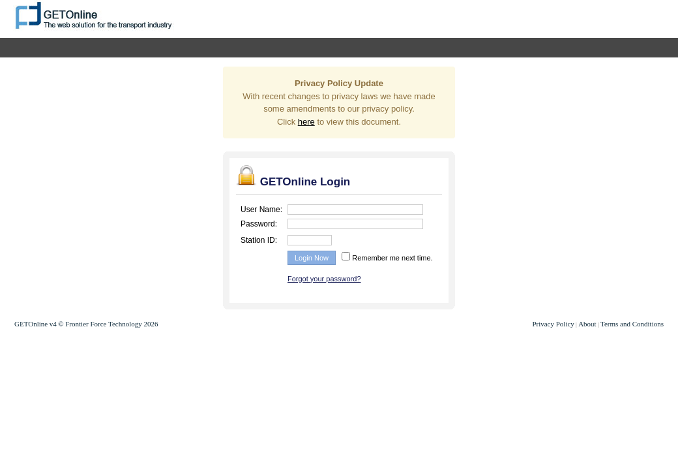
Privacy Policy (553, 324)
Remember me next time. (391, 258)
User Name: (261, 209)
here (306, 122)
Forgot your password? (324, 279)
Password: (259, 223)
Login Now (312, 258)
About (587, 324)
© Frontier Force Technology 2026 (108, 324)
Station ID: (259, 240)
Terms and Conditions (632, 324)
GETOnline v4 (35, 324)
